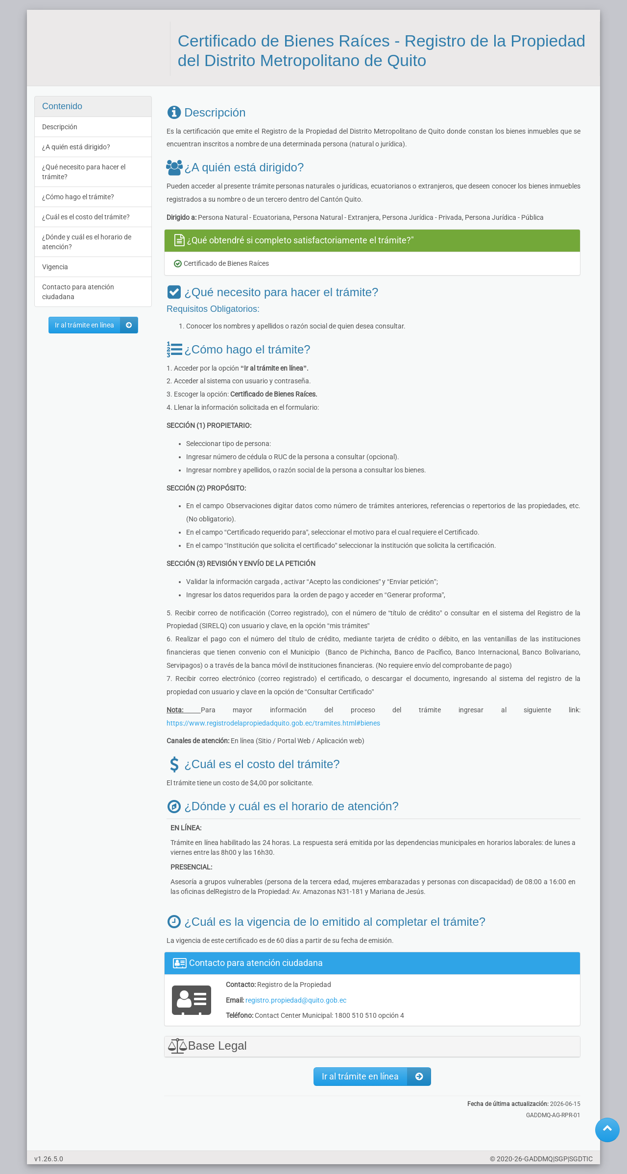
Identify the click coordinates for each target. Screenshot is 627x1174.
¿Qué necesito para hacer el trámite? (83, 172)
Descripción (59, 127)
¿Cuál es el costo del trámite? (86, 217)
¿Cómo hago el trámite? (78, 197)
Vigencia (55, 267)
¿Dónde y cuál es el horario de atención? (86, 242)
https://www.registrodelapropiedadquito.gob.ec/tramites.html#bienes (273, 723)
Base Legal (206, 1045)
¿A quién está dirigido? (76, 147)
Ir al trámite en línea (96, 325)
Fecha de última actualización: (508, 1104)
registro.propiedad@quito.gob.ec (295, 1000)
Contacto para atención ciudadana (78, 292)
